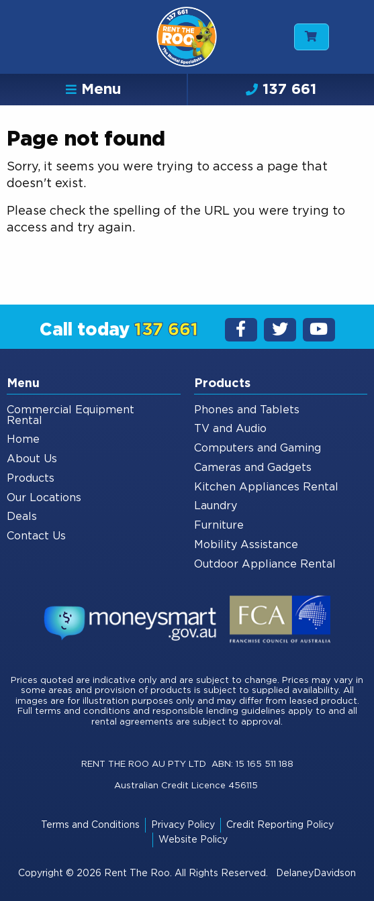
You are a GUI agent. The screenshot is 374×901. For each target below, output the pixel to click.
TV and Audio (230, 428)
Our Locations (44, 497)
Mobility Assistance (246, 544)
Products (30, 478)
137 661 (281, 89)
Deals (22, 516)
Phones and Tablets (246, 410)
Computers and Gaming (257, 448)
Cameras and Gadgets (253, 467)
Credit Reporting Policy (280, 825)
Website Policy (193, 840)
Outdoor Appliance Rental (265, 564)
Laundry (215, 505)
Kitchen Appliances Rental (266, 487)
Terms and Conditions (90, 825)
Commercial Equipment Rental (70, 415)
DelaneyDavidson (316, 873)
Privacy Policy (183, 825)
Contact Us (36, 536)
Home (23, 439)
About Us (32, 459)
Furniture (219, 525)
